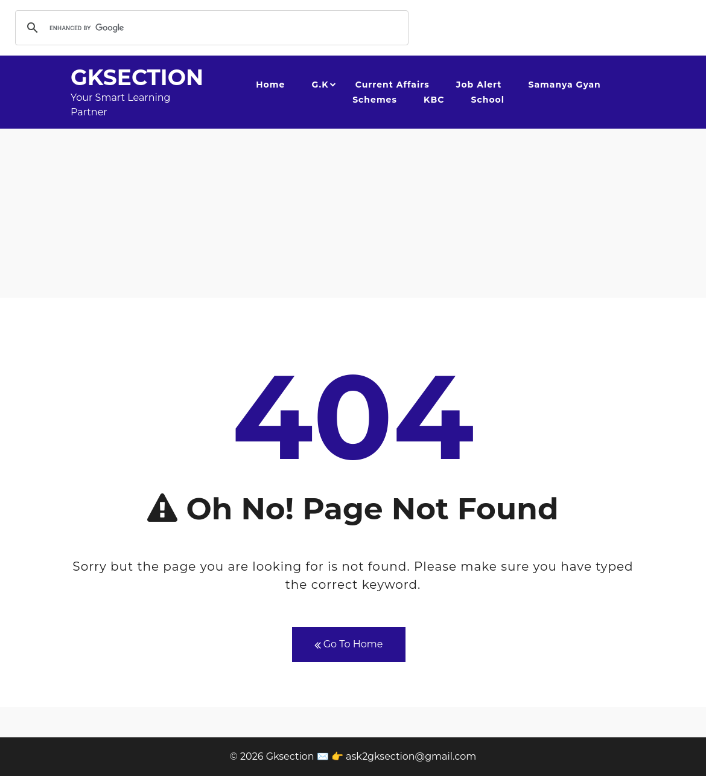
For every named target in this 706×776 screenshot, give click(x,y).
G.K (320, 84)
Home (270, 84)
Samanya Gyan (565, 84)
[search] (209, 28)
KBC (434, 99)
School (487, 99)
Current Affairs (392, 84)
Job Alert (478, 84)
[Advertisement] (353, 213)
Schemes (374, 99)
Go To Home (348, 644)
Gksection (137, 77)
